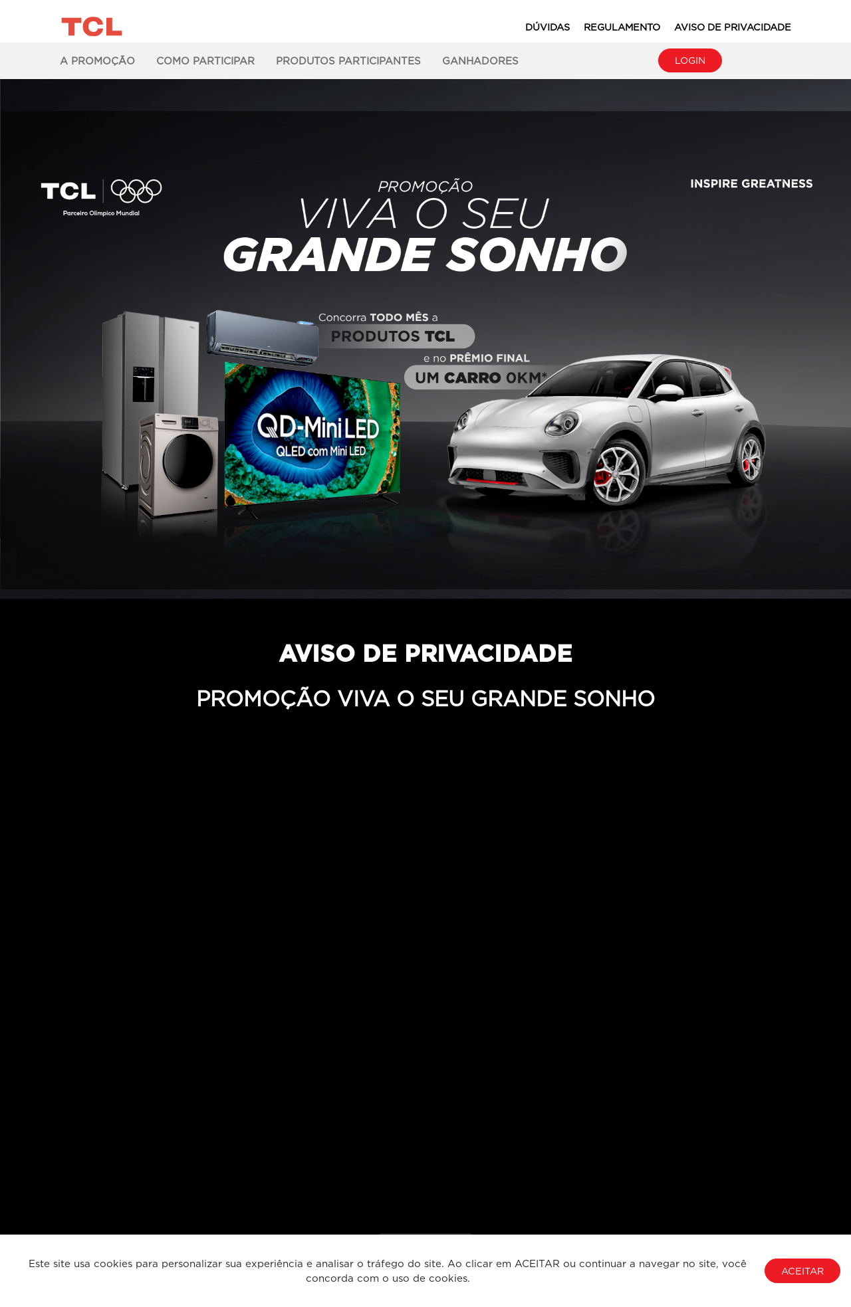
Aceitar (802, 1271)
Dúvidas (547, 27)
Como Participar (205, 60)
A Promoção (97, 60)
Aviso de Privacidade (732, 27)
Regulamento (622, 27)
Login (690, 60)
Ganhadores (480, 60)
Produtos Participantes (348, 60)
